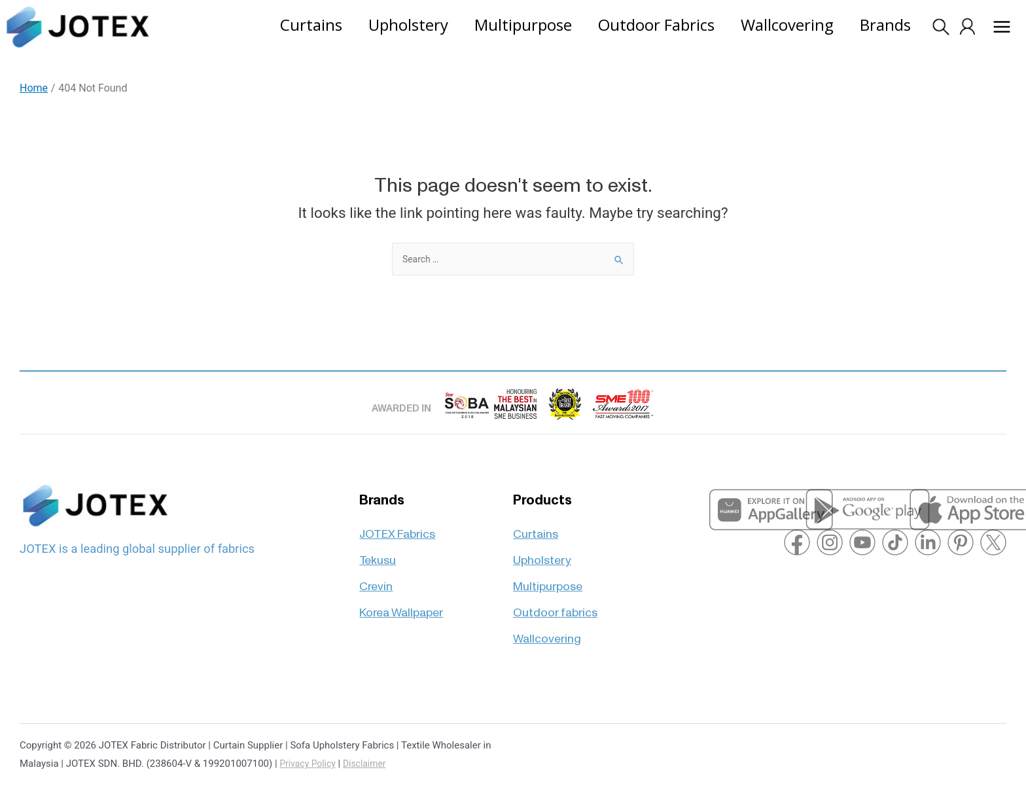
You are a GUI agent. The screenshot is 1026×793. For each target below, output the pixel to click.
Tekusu (377, 552)
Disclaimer (370, 763)
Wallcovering (547, 631)
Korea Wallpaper (401, 605)
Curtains (535, 525)
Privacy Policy (309, 763)
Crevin (376, 578)
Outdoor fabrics (555, 605)
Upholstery (542, 552)
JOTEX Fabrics (397, 525)
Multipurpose (547, 578)
